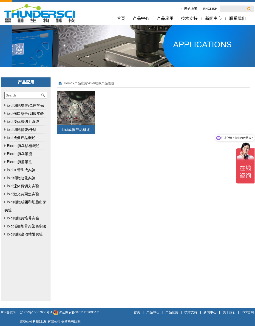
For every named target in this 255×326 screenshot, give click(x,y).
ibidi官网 (248, 312)
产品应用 (80, 83)
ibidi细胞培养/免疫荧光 (25, 106)
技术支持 (190, 312)
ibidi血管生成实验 (21, 170)
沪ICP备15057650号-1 (36, 312)
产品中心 (152, 312)
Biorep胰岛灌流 (19, 154)
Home (68, 83)
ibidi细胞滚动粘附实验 (25, 234)
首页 (137, 312)
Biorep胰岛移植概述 (23, 146)
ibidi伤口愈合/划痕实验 (25, 114)
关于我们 (229, 312)
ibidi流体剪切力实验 (23, 186)
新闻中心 (210, 312)
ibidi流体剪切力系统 (23, 122)
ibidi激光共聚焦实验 (23, 194)
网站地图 (190, 9)
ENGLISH (210, 9)
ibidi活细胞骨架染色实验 (26, 226)
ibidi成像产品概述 (21, 138)
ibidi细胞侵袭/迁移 (22, 130)
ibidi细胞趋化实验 (21, 178)
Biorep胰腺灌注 (19, 162)
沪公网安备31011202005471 (76, 312)
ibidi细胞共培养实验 (23, 218)
